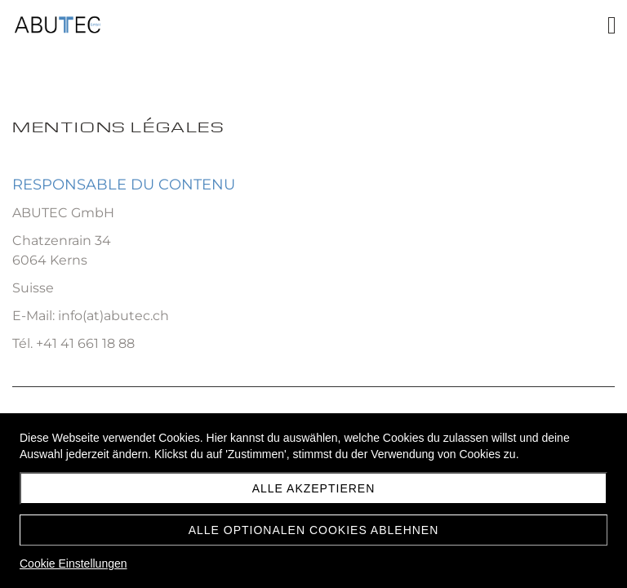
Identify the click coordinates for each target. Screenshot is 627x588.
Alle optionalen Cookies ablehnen (314, 530)
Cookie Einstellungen (73, 563)
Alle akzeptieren (314, 488)
